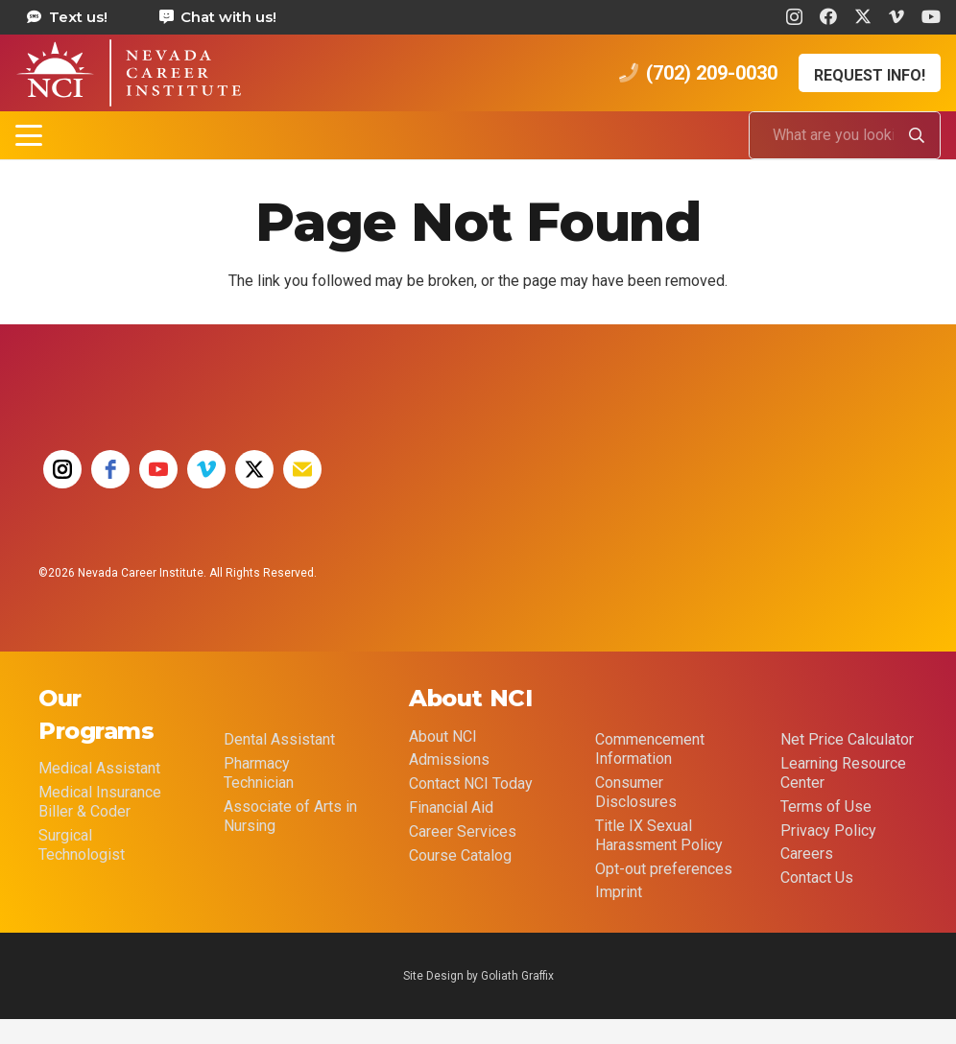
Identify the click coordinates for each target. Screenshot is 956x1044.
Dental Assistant (279, 739)
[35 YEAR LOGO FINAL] (471, 488)
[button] (29, 135)
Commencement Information (650, 749)
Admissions (449, 759)
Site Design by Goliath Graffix (478, 976)
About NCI (443, 736)
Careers (806, 853)
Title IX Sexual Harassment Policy (659, 835)
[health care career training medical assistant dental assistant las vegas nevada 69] (128, 73)
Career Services (462, 831)
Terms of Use (826, 806)
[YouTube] (931, 16)
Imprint (618, 892)
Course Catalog (460, 855)
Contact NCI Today (471, 783)
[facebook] (110, 469)
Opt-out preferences (663, 869)
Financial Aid (451, 807)
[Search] (917, 135)
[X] (863, 16)
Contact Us (816, 877)
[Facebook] (828, 16)
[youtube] (158, 469)
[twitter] (254, 469)
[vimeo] (206, 469)
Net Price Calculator (847, 739)
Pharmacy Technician (259, 773)
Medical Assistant (99, 768)
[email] (302, 469)
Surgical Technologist (81, 845)
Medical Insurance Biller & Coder (99, 801)
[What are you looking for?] (845, 135)
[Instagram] (794, 17)
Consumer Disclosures (636, 792)
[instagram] (62, 469)
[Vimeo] (896, 16)
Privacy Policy (828, 830)
